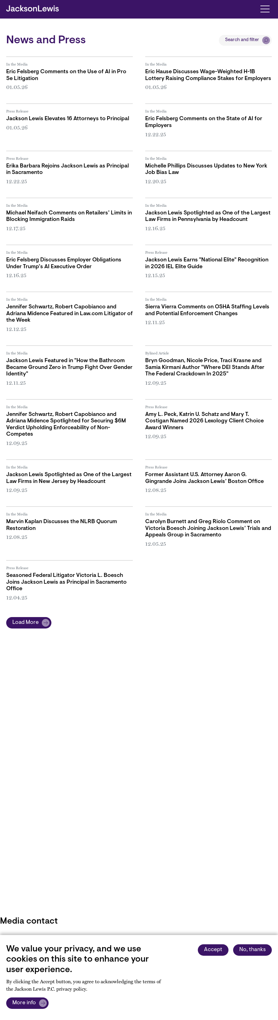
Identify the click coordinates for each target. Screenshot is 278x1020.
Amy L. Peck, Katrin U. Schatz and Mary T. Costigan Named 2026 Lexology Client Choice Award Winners (204, 421)
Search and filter (242, 40)
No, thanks (252, 950)
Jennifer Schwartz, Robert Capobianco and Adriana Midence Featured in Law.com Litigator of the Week (69, 313)
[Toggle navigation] (265, 8)
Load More (25, 622)
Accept (213, 950)
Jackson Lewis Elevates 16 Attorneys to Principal (67, 119)
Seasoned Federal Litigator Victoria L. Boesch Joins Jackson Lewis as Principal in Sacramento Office (66, 582)
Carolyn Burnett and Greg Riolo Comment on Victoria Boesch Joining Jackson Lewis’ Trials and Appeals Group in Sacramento (208, 528)
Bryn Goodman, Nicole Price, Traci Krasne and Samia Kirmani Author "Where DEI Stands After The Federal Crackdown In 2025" (204, 367)
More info (24, 1003)
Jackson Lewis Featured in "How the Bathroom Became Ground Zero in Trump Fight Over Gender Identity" (69, 367)
